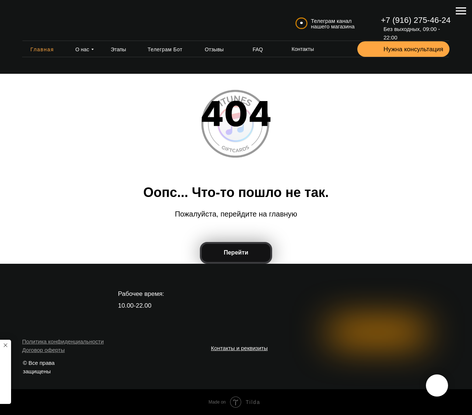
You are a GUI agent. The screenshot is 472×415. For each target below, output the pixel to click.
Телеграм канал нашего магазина (333, 24)
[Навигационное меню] (461, 11)
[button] (369, 49)
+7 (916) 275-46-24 (416, 20)
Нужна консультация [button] (413, 49)
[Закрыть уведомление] (5, 345)
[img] (52, 20)
